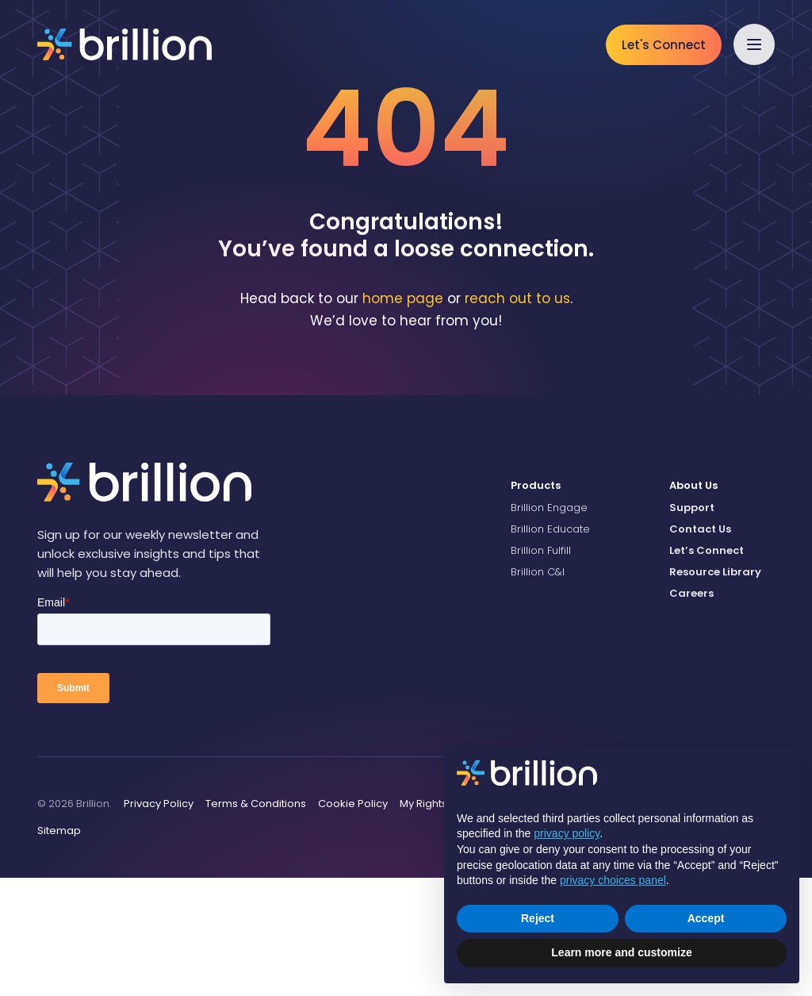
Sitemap (59, 948)
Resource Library (715, 690)
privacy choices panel (613, 880)
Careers (691, 712)
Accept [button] (706, 918)
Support (691, 625)
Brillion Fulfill (541, 668)
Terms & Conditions (255, 922)
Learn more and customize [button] (621, 952)
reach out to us (517, 416)
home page (402, 416)
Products (536, 604)
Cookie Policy (353, 922)
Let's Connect (664, 45)
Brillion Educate (550, 647)
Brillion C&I (538, 690)
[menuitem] (578, 605)
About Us (693, 604)
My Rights (423, 922)
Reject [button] (537, 918)
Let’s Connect (706, 668)
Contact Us (700, 647)
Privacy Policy (158, 922)
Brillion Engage (549, 625)
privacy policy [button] (566, 833)
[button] (754, 44)
